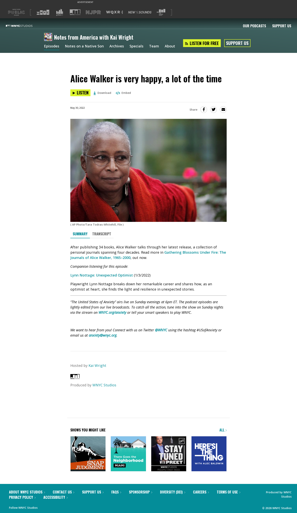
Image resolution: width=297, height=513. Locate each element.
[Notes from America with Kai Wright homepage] (49, 37)
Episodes (51, 46)
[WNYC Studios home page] (24, 26)
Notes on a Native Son (84, 46)
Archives (116, 46)
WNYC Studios (104, 385)
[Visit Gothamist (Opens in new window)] (59, 12)
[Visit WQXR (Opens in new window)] (114, 12)
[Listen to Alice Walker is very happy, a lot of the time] (80, 92)
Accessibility (55, 497)
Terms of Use (228, 491)
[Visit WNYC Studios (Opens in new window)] (75, 12)
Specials (136, 46)
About (170, 46)
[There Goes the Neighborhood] (128, 454)
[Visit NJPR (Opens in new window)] (93, 12)
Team (154, 46)
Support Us (281, 25)
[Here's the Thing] (209, 454)
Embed (123, 93)
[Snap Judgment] (88, 454)
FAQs (116, 491)
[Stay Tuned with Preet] (168, 454)
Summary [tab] (80, 233)
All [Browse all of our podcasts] (223, 429)
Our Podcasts (254, 25)
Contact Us (63, 491)
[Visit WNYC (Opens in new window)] (43, 12)
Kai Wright (97, 365)
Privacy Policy (22, 497)
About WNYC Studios (27, 491)
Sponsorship (140, 491)
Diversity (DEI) (172, 491)
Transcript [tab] (101, 233)
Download (102, 93)
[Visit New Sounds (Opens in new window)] (139, 12)
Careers (201, 491)
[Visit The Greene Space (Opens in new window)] (161, 12)
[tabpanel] (148, 291)
